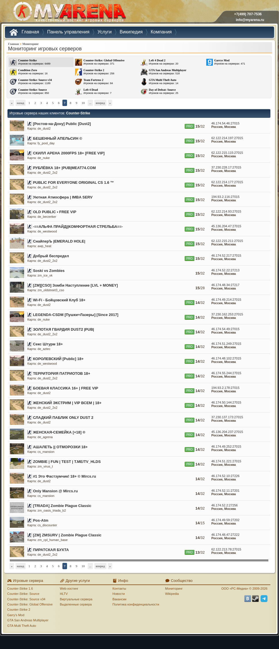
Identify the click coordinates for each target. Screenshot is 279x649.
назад (20, 103)
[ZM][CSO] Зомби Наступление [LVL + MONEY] (75, 285)
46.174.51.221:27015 (226, 461)
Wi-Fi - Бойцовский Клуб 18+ (59, 300)
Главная (13, 44)
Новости (118, 593)
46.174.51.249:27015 (226, 343)
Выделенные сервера (76, 604)
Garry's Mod (15, 615)
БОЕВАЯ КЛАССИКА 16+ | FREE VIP (65, 388)
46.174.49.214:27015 (226, 299)
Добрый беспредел (51, 256)
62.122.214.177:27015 (227, 182)
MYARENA (69, 13)
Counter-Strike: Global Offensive (30, 604)
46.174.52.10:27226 (225, 476)
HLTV (64, 593)
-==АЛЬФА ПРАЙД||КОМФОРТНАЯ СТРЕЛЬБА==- (78, 226)
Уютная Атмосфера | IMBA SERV (63, 197)
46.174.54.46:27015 (225, 123)
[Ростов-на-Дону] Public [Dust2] (62, 124)
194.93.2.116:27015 (225, 196)
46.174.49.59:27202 (225, 520)
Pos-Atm (40, 520)
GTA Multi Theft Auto (21, 625)
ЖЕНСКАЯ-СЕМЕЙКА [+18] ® (59, 432)
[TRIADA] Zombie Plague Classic (62, 506)
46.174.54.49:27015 (225, 329)
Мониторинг (30, 44)
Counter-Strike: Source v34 (26, 599)
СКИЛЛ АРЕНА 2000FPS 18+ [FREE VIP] (69, 153)
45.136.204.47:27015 (226, 226)
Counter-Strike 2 (18, 609)
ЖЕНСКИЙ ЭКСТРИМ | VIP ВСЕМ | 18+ (67, 403)
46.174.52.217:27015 (226, 255)
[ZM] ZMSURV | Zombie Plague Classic (67, 535)
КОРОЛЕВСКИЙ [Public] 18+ (58, 359)
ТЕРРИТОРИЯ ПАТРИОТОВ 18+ (61, 373)
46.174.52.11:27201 (225, 490)
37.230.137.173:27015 (227, 417)
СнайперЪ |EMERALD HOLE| (59, 241)
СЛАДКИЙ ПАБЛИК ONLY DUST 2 (63, 417)
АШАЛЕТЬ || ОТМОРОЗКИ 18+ (60, 447)
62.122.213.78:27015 (226, 549)
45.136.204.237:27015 (227, 432)
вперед (100, 103)
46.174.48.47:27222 (225, 534)
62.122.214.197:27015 (227, 138)
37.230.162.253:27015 (227, 314)
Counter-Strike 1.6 (20, 588)
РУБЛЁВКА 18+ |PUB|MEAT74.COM (64, 168)
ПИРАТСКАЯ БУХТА (51, 550)
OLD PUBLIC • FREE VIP (54, 212)
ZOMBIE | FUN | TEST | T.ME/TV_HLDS (67, 461)
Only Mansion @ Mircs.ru (55, 491)
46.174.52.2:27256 (224, 505)
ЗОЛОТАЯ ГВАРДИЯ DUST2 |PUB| (63, 329)
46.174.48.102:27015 (226, 358)
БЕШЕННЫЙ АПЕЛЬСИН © (57, 138)
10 (83, 103)
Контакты (119, 588)
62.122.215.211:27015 (227, 241)
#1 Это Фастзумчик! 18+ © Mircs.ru (64, 476)
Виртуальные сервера (76, 599)
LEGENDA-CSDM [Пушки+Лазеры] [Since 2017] (76, 315)
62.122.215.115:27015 (227, 152)
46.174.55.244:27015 (226, 373)
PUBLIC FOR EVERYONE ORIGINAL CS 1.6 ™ (73, 182)
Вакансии (119, 599)
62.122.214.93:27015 (226, 211)
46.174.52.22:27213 (225, 270)
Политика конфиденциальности (135, 604)
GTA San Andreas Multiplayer (27, 620)
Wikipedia (172, 593)
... (90, 103)
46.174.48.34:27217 (225, 285)
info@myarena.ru (250, 20)
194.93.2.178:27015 (225, 387)
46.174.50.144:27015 (226, 402)
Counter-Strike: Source (23, 593)
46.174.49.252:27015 (226, 446)
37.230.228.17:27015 (226, 167)
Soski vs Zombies (49, 270)
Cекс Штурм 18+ (48, 344)
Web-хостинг (69, 588)
